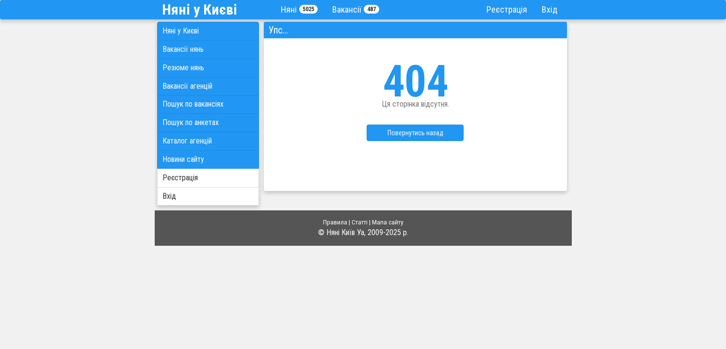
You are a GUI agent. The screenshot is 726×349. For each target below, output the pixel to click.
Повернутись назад (415, 133)
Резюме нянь (183, 67)
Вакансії (355, 9)
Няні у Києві (180, 30)
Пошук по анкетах (190, 122)
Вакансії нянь (183, 49)
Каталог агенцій (187, 140)
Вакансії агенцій (187, 86)
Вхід (549, 9)
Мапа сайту (387, 222)
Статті (360, 222)
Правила (335, 222)
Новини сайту (183, 159)
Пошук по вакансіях (193, 104)
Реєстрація (506, 9)
